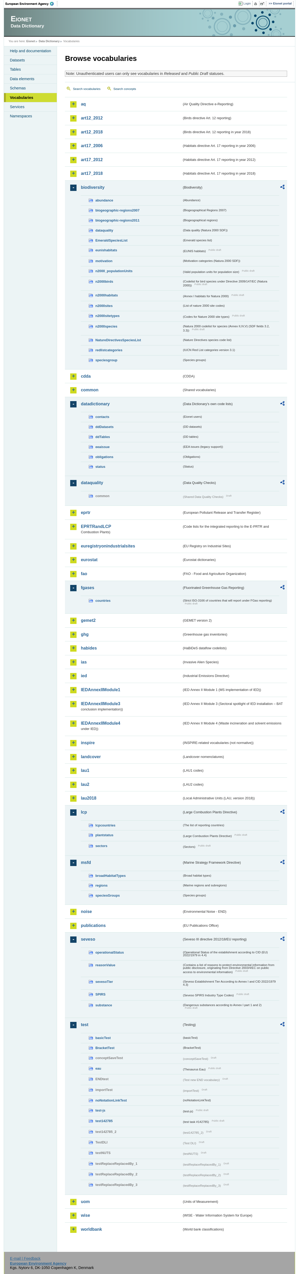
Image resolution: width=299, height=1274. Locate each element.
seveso (88, 939)
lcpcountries (105, 825)
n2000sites (103, 306)
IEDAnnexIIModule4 (100, 723)
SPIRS (100, 994)
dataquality (104, 230)
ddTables (102, 437)
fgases (87, 587)
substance (103, 1005)
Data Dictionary (49, 41)
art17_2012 (92, 159)
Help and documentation (30, 51)
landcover (91, 756)
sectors (101, 846)
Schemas (18, 88)
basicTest (103, 1038)
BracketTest (104, 1048)
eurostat (89, 559)
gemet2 (88, 620)
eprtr (85, 512)
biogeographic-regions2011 (117, 220)
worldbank (91, 1229)
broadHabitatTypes (110, 876)
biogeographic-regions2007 (117, 210)
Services (17, 107)
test (84, 1024)
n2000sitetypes (107, 316)
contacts (102, 417)
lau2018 (88, 798)
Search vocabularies (86, 88)
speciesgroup (106, 360)
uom (85, 1201)
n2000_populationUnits (113, 271)
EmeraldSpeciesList (111, 240)
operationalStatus (109, 952)
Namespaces (21, 116)
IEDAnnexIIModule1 (100, 690)
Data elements (22, 79)
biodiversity (93, 187)
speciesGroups (107, 895)
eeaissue (102, 447)
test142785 (103, 1121)
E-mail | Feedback (25, 1258)
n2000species (106, 326)
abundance (104, 200)
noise (86, 911)
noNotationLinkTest (111, 1100)
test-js (100, 1110)
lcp (84, 812)
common (89, 390)
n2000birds (104, 281)
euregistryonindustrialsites (108, 546)
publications (93, 925)
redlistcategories (108, 350)
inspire (87, 743)
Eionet (30, 41)
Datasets (17, 60)
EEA (31, 3)
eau (98, 1068)
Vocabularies (21, 97)
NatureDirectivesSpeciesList (118, 340)
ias (84, 662)
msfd (86, 862)
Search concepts (124, 88)
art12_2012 (92, 118)
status (100, 467)
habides (89, 648)
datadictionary (95, 404)
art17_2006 (92, 145)
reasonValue (105, 965)
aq (83, 104)
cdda (86, 376)
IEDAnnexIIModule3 (100, 703)
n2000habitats (106, 295)
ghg (84, 634)
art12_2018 (92, 132)
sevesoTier (104, 982)
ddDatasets (104, 427)
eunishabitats (106, 250)
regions (101, 885)
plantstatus (104, 835)
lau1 (85, 770)
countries (103, 601)
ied (84, 676)
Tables (15, 69)
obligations (104, 457)
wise (85, 1215)
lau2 (85, 784)
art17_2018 (92, 173)
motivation (103, 261)
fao (84, 573)
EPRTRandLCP (96, 526)
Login (247, 3)
